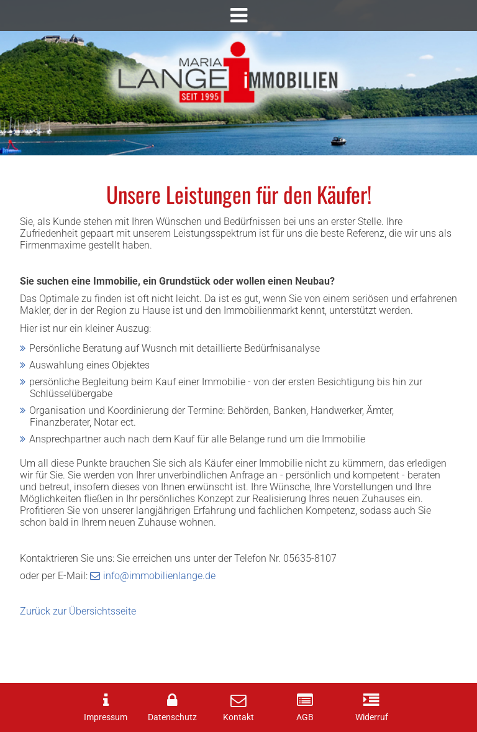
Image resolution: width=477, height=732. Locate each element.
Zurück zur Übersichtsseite (78, 611)
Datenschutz (172, 717)
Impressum (105, 717)
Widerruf (371, 717)
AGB (305, 717)
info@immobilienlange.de (159, 576)
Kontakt (238, 717)
